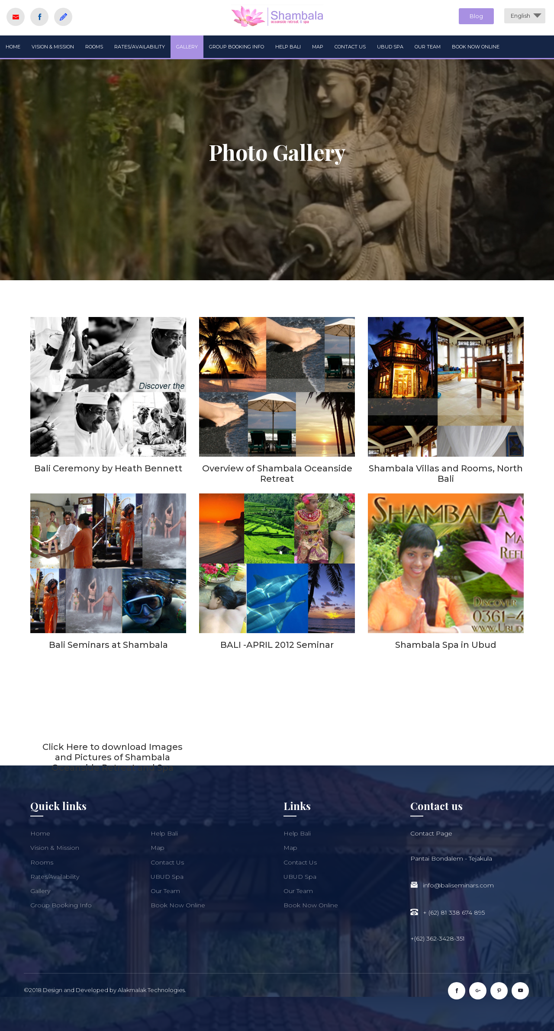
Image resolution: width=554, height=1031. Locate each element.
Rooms (94, 47)
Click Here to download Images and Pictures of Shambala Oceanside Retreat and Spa (112, 757)
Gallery (187, 47)
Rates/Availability (139, 47)
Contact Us (350, 47)
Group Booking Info (236, 47)
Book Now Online (475, 47)
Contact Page (431, 833)
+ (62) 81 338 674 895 (454, 912)
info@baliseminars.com (458, 885)
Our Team (428, 47)
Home (13, 47)
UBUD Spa (390, 47)
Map (317, 47)
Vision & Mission (53, 47)
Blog (476, 16)
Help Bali (288, 47)
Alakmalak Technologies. (152, 989)
